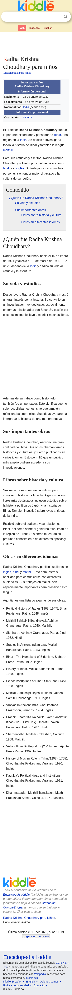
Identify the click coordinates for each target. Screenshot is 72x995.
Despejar (57, 16)
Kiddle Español (12, 981)
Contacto (39, 985)
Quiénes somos (49, 981)
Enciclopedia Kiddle (16, 894)
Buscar (65, 16)
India (26, 107)
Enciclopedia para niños (17, 72)
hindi (6, 168)
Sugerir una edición (35, 936)
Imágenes (34, 28)
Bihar (57, 134)
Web (22, 28)
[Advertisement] (36, 43)
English (48, 28)
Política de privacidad (16, 985)
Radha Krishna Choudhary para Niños (29, 917)
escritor (27, 117)
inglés (20, 168)
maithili (8, 150)
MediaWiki (32, 977)
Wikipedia (40, 974)
